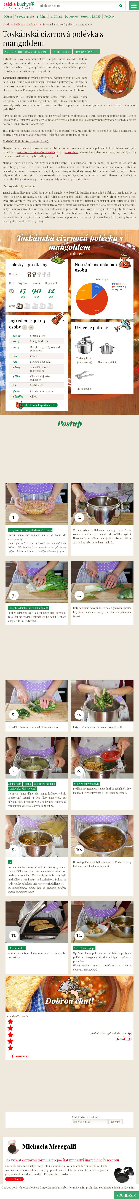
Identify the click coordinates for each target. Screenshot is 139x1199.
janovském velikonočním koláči (36, 152)
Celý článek (14, 1179)
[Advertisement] (69, 456)
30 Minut (56, 16)
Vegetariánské (24, 16)
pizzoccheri (71, 152)
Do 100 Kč (71, 16)
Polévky (109, 16)
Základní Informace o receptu (28, 52)
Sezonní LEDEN (91, 16)
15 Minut (42, 16)
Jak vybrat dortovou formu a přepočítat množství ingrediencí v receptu (62, 1160)
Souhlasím (125, 1195)
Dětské (8, 16)
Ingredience (65, 52)
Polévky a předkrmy (26, 24)
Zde (81, 612)
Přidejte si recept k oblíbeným (111, 1033)
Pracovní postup (93, 52)
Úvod (6, 24)
